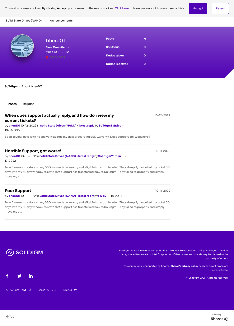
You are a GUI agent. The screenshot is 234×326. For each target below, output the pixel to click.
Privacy (70, 290)
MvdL (102, 196)
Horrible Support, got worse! (33, 151)
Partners (47, 290)
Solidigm (11, 86)
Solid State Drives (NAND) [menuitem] (24, 20)
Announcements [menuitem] (61, 20)
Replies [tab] (29, 104)
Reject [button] (220, 8)
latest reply (87, 125)
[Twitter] (19, 276)
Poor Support (18, 190)
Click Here (122, 8)
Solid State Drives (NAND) (58, 125)
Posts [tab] (12, 104)
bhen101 (15, 125)
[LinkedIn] (31, 276)
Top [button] (11, 316)
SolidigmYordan (109, 156)
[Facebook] (7, 276)
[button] (198, 8)
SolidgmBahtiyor (111, 125)
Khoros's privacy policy (184, 266)
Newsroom (16, 290)
